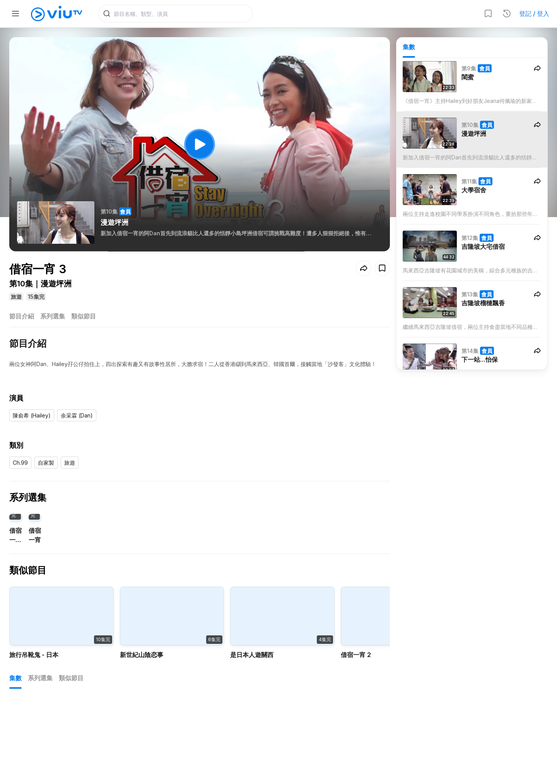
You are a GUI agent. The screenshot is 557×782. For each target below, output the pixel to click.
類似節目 (83, 316)
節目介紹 (21, 316)
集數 (409, 47)
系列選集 (52, 316)
